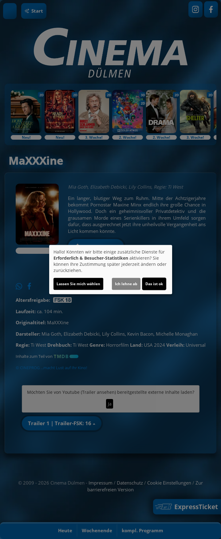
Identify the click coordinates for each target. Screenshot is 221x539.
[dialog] (110, 269)
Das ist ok (154, 283)
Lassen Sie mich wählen (78, 283)
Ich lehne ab (126, 283)
